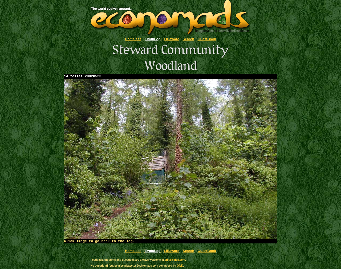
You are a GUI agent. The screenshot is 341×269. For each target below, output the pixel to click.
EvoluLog (152, 39)
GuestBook (207, 39)
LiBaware (171, 39)
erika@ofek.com (175, 261)
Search (188, 39)
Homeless (133, 39)
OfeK (180, 267)
